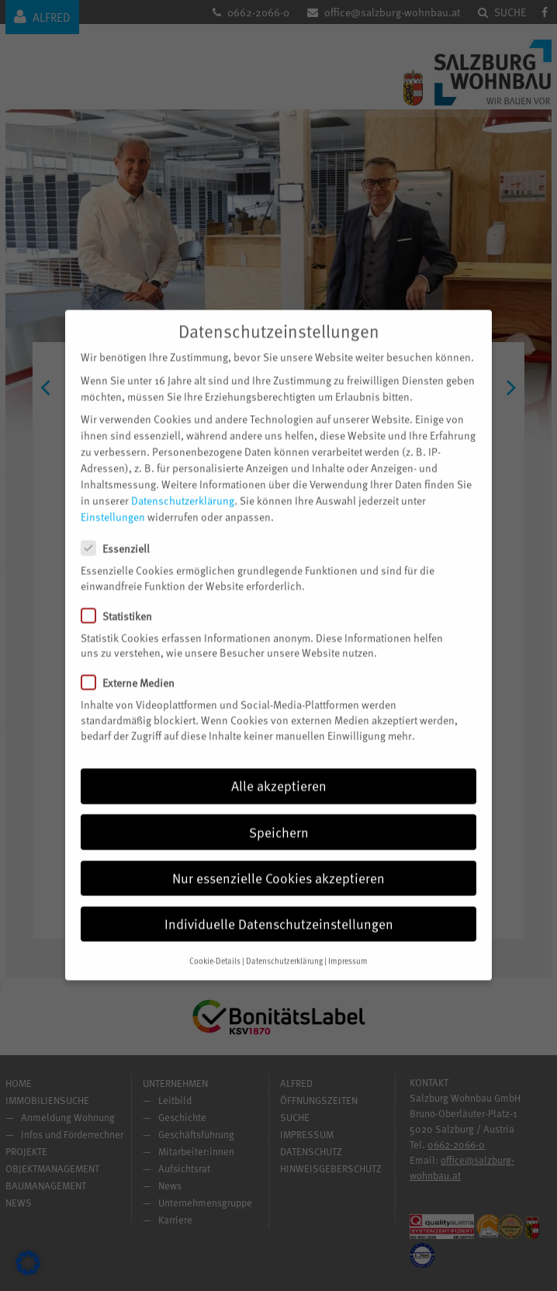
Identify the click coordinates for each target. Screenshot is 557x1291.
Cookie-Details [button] (214, 942)
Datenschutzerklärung (182, 481)
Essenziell (122, 529)
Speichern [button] (279, 812)
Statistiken (123, 597)
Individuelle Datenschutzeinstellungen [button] (278, 905)
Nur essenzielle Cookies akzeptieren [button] (278, 859)
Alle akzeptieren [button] (279, 766)
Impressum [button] (348, 942)
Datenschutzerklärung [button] (284, 942)
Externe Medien (134, 664)
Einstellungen (113, 498)
